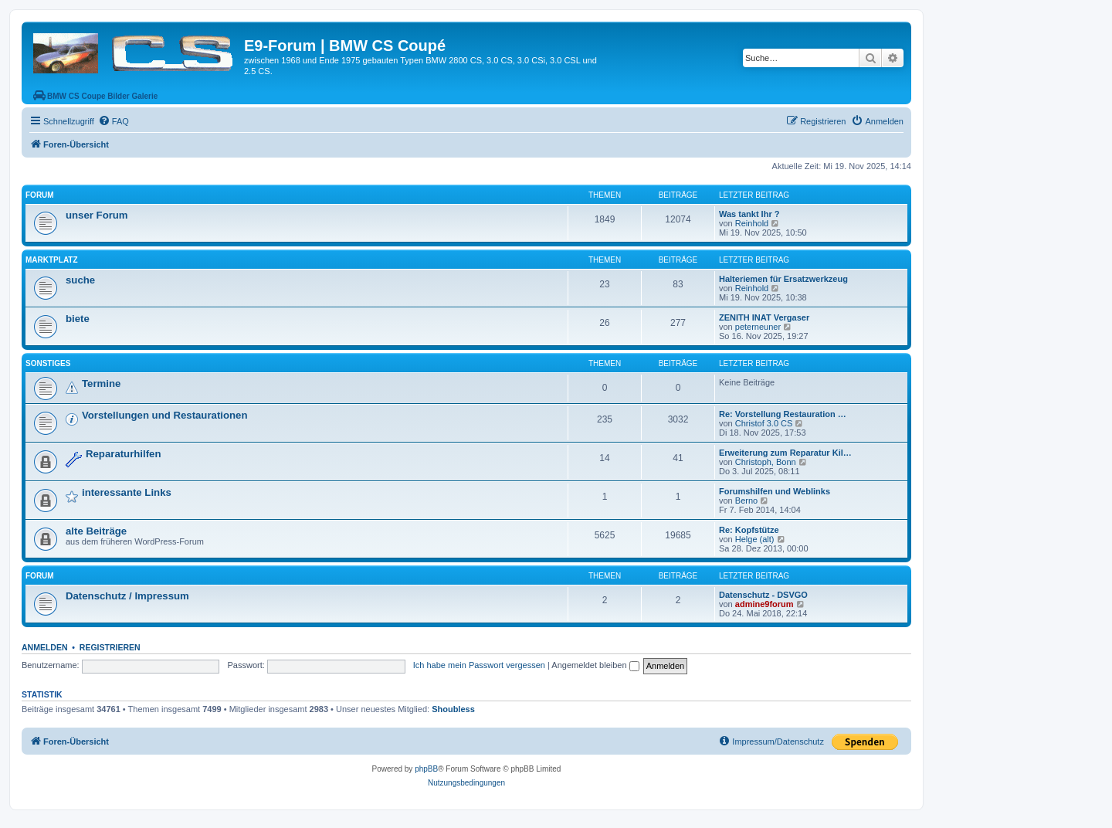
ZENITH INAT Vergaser (764, 317)
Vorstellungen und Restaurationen (164, 415)
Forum (39, 195)
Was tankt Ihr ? (749, 214)
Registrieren (110, 647)
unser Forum (97, 215)
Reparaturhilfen (123, 454)
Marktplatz (51, 260)
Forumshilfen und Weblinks (774, 491)
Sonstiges (47, 363)
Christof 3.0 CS (764, 423)
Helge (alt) (755, 539)
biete (78, 318)
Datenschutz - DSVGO (763, 594)
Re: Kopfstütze (749, 529)
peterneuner (758, 326)
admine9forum (764, 604)
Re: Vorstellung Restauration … (782, 414)
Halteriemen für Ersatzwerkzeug (783, 278)
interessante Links (126, 492)
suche (80, 280)
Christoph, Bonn (765, 462)
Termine (101, 383)
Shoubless (453, 709)
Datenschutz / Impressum (127, 596)
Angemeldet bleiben (595, 665)
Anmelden (45, 647)
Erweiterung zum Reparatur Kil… (785, 452)
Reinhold (751, 223)
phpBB (426, 769)
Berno (746, 500)
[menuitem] (113, 121)
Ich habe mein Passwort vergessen (479, 665)
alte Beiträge (96, 531)
